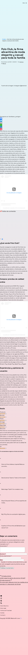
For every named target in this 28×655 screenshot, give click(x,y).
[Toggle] (2, 239)
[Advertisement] (12, 20)
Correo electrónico (6, 557)
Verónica (21, 62)
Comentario (4, 546)
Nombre (3, 555)
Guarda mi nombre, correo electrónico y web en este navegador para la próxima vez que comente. (13, 565)
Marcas (4, 63)
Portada (4, 39)
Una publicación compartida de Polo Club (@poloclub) (14, 208)
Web (1, 561)
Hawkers (22, 157)
